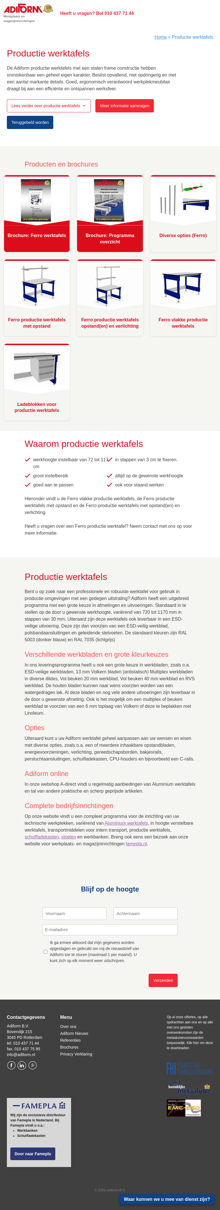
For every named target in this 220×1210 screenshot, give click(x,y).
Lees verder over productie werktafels (45, 105)
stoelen (68, 836)
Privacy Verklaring (76, 1054)
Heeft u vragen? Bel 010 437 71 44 (97, 13)
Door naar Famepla (33, 1154)
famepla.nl (136, 843)
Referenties (70, 1040)
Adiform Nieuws (74, 1033)
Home (160, 37)
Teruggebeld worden (30, 122)
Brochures (69, 1047)
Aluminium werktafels (126, 823)
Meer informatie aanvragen (124, 105)
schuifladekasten (42, 836)
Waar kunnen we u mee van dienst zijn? (167, 1199)
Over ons (68, 1026)
